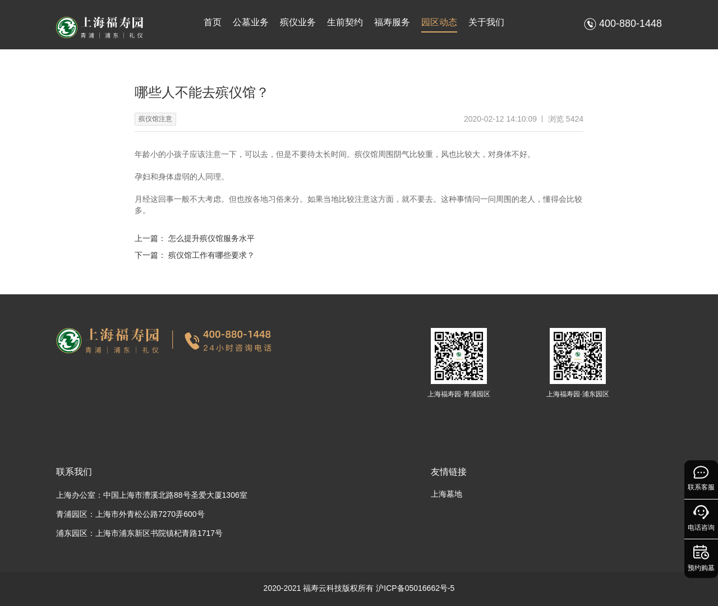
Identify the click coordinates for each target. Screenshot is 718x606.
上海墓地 (446, 493)
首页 (213, 22)
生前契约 (345, 22)
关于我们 (486, 22)
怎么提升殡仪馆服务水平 (211, 238)
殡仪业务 (298, 22)
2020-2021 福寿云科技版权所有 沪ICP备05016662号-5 (359, 588)
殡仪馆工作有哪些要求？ (211, 255)
